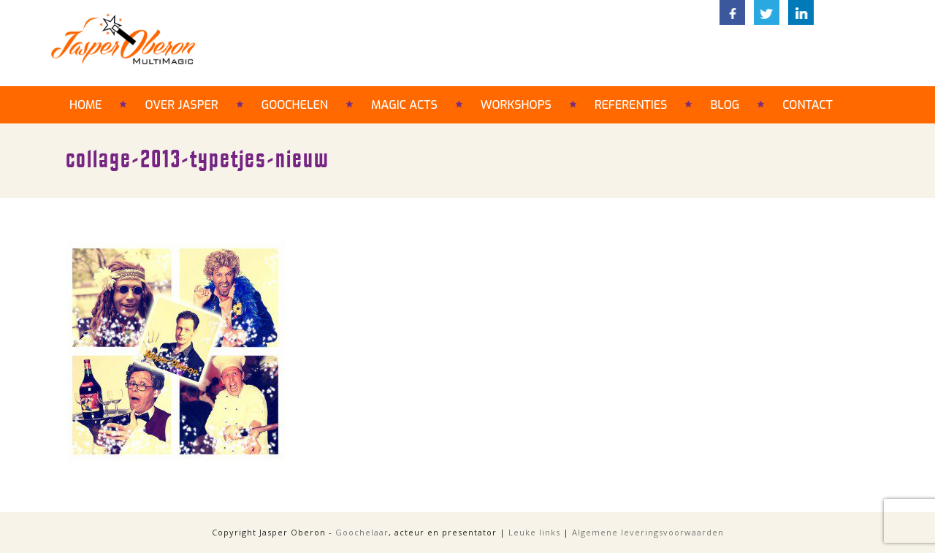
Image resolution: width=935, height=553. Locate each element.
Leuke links (534, 532)
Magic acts (404, 104)
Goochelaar (362, 532)
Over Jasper (181, 104)
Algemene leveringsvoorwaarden (648, 532)
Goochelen (295, 104)
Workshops (516, 104)
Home (85, 104)
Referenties (631, 104)
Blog (724, 104)
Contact (807, 104)
